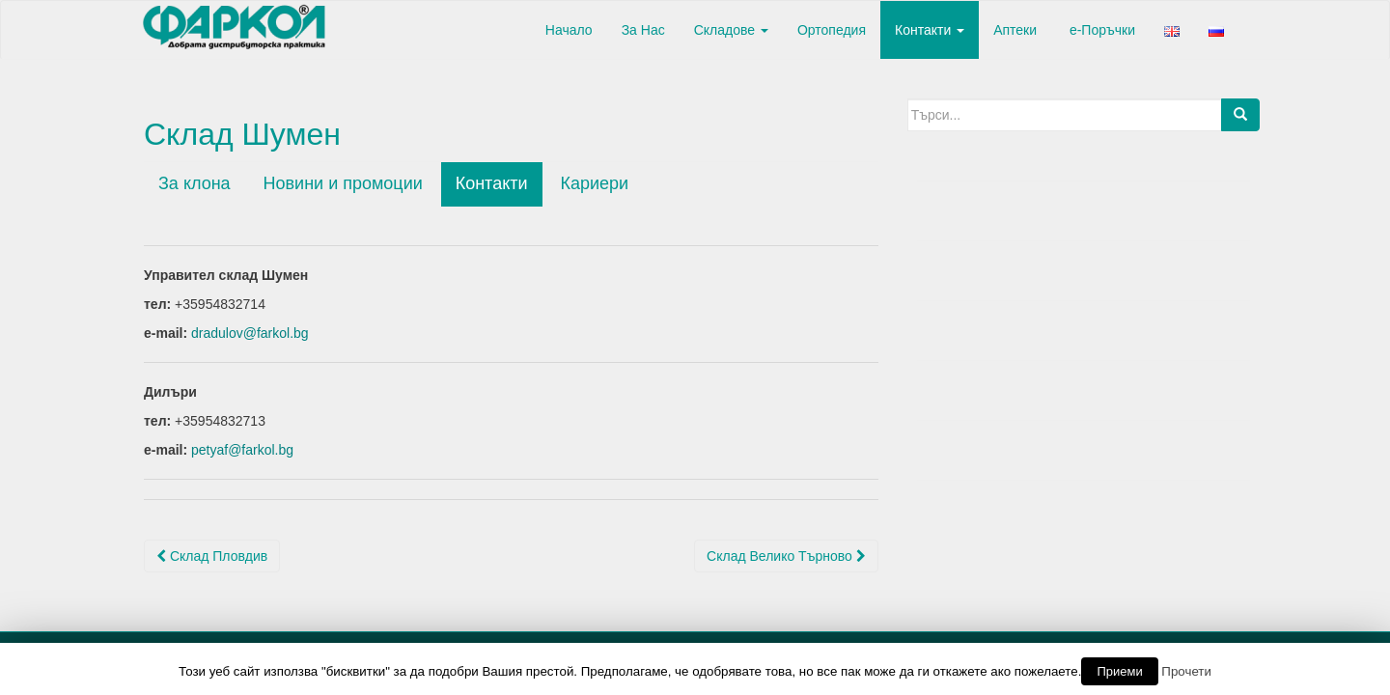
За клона (194, 183)
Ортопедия (831, 30)
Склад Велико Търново (786, 556)
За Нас (643, 30)
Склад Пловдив (211, 556)
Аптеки (1015, 30)
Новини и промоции (343, 183)
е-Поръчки (1100, 30)
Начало (567, 30)
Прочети (1186, 671)
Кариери (594, 183)
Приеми (1119, 671)
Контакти (929, 30)
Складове (731, 30)
